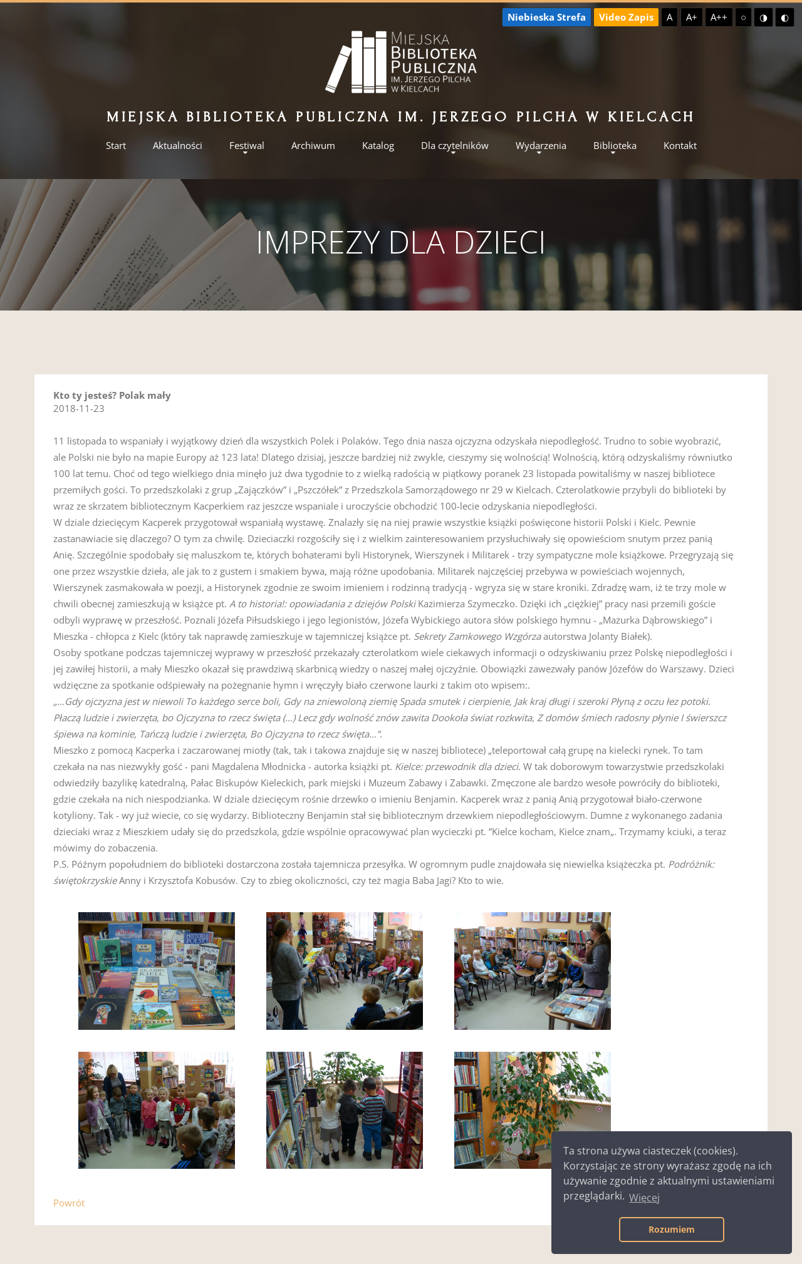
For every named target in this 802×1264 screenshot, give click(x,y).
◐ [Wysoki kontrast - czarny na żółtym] (785, 17)
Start (116, 145)
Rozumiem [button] (671, 1229)
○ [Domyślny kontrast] (743, 17)
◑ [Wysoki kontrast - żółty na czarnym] (763, 17)
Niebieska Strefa (547, 17)
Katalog (378, 145)
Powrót (69, 1202)
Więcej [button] (644, 1198)
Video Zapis (626, 17)
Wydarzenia (541, 145)
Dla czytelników (455, 145)
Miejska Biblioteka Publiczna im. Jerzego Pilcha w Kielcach (401, 116)
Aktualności (177, 145)
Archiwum (313, 145)
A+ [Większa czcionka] (691, 17)
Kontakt (680, 145)
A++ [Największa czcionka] (719, 17)
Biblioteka (615, 145)
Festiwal (246, 145)
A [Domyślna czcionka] (669, 17)
